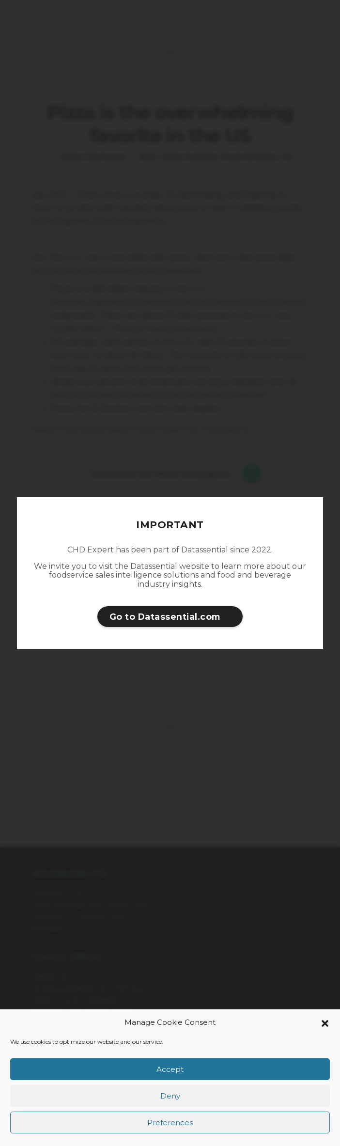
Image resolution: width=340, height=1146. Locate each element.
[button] (325, 1022)
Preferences (170, 1122)
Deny (170, 1095)
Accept (170, 1069)
